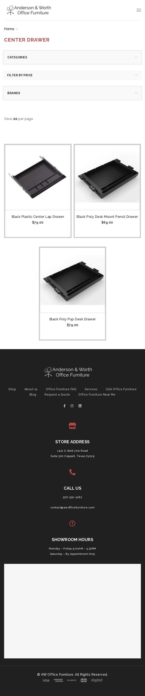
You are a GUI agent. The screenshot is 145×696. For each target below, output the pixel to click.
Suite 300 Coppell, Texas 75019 (72, 456)
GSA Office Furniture (121, 389)
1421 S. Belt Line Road (72, 450)
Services (91, 389)
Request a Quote (57, 394)
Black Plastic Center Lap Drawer (38, 217)
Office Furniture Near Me (96, 394)
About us (31, 389)
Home (9, 29)
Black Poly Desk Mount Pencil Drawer (107, 217)
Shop (12, 389)
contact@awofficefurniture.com (72, 507)
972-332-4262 (72, 497)
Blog (33, 394)
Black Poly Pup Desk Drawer (72, 319)
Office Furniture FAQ (61, 389)
